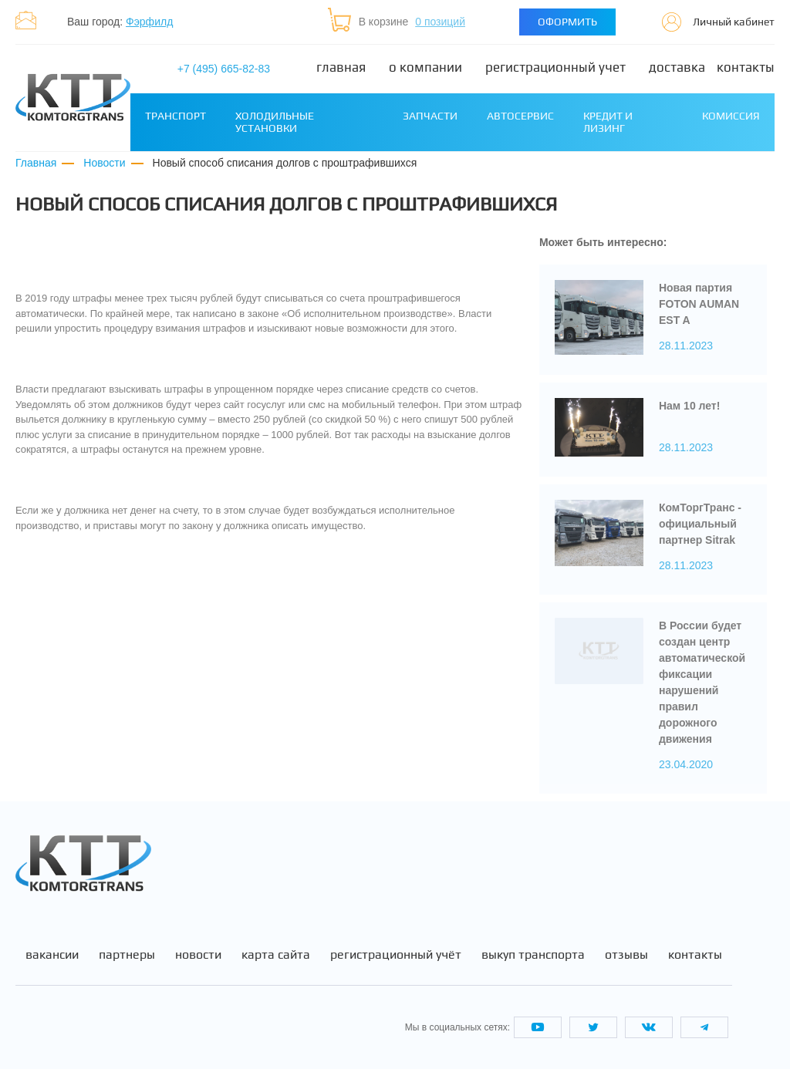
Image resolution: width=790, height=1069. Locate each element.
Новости (198, 955)
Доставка (677, 67)
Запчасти (430, 116)
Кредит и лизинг (608, 121)
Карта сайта (275, 955)
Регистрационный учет (555, 67)
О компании (425, 67)
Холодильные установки (274, 121)
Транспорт (175, 116)
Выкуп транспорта (533, 955)
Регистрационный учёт (395, 955)
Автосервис (520, 116)
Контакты (746, 67)
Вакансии (52, 955)
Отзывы (626, 955)
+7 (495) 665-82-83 (223, 68)
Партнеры (127, 955)
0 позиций (440, 21)
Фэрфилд (149, 21)
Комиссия (731, 116)
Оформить (567, 21)
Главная (341, 67)
